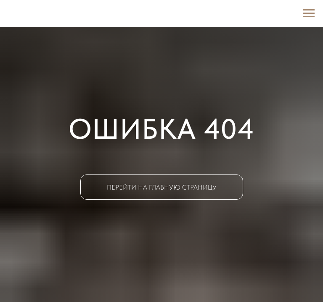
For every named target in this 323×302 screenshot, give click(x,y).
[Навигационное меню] (309, 13)
